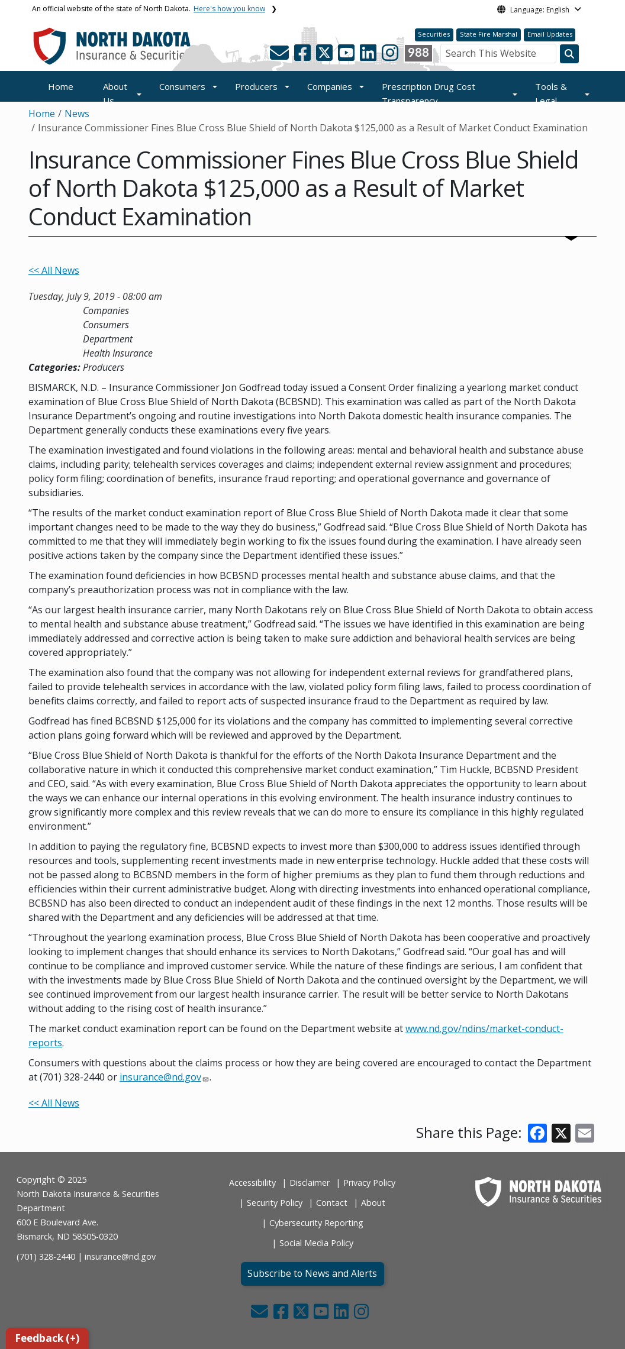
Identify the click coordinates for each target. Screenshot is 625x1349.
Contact (331, 1202)
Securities (434, 34)
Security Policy (274, 1202)
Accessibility (252, 1182)
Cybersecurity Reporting (316, 1222)
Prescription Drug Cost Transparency (428, 93)
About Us (115, 93)
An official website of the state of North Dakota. (148, 9)
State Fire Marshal (488, 34)
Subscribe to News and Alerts (312, 1273)
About (373, 1202)
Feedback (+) (47, 1338)
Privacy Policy (369, 1182)
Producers (256, 86)
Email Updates (549, 34)
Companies (329, 86)
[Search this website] (569, 53)
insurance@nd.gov (160, 1076)
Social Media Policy (316, 1242)
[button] (280, 56)
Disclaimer (309, 1182)
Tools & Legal (551, 93)
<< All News (53, 270)
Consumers (182, 86)
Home (60, 86)
